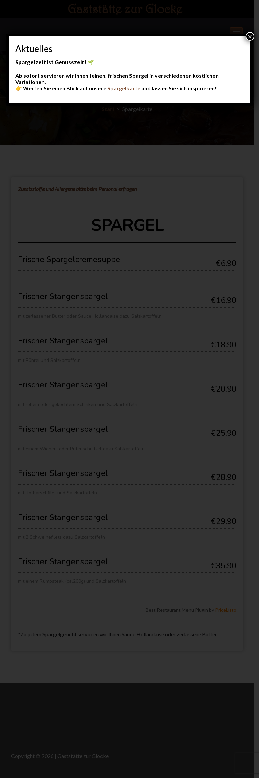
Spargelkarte (123, 88)
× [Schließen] (250, 36)
